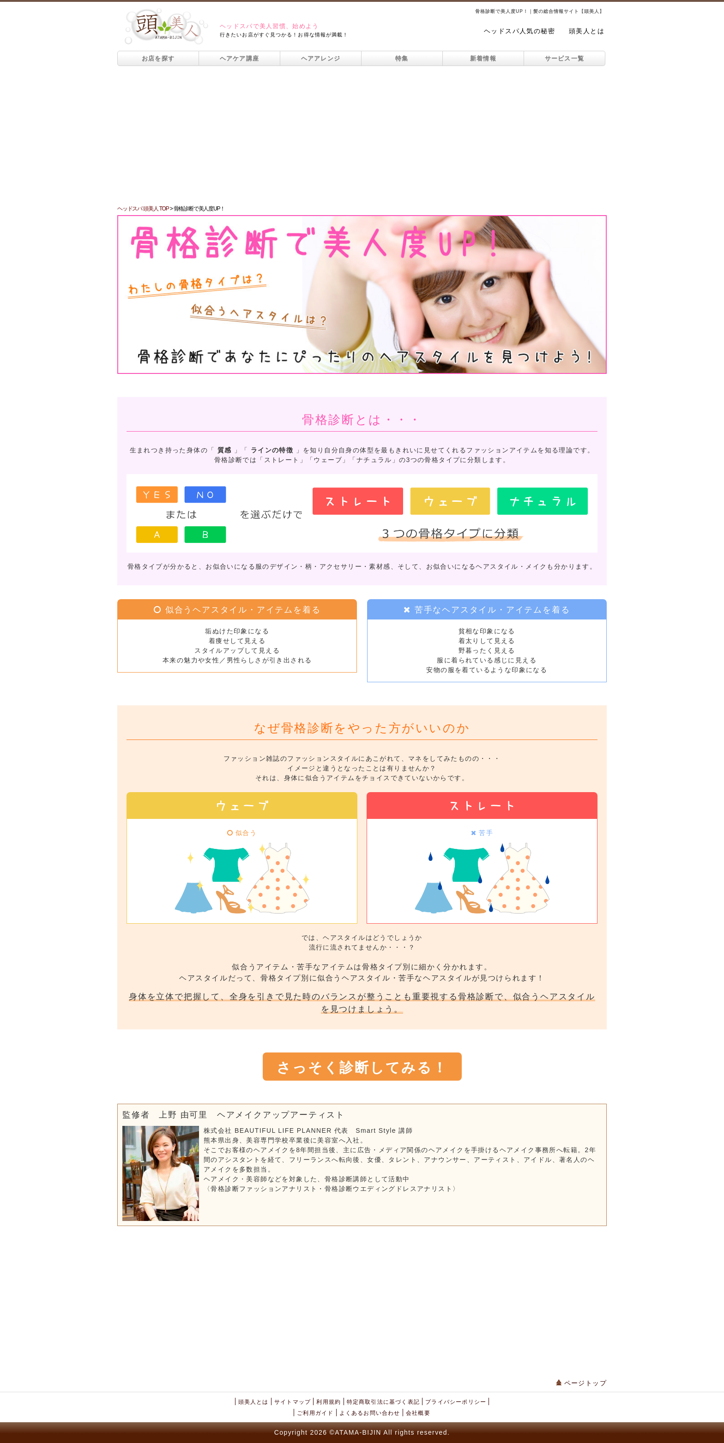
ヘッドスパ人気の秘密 (519, 31)
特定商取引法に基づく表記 (383, 1402)
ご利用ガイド (315, 1413)
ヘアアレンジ (321, 58)
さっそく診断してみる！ (362, 1067)
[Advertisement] (362, 135)
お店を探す (158, 58)
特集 (402, 58)
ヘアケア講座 (239, 58)
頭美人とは (586, 31)
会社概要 (418, 1413)
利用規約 (328, 1402)
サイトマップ (292, 1402)
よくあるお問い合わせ (369, 1413)
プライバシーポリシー (455, 1402)
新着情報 (483, 58)
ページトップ (581, 1383)
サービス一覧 (565, 58)
